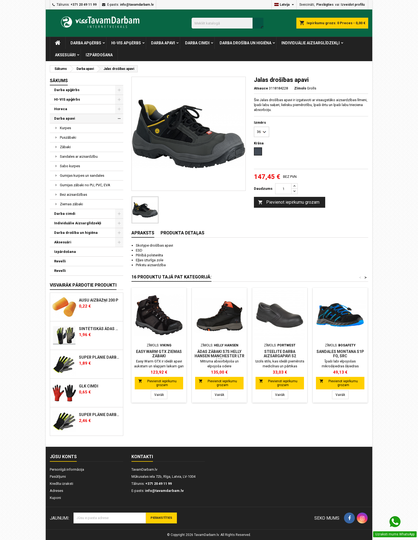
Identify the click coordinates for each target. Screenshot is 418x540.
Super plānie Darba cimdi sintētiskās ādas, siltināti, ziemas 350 (100, 415)
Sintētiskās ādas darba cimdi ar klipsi (100, 329)
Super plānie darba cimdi (100, 357)
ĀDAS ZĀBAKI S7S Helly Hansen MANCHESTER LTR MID (219, 355)
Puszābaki (68, 137)
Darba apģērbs (85, 43)
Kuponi (55, 498)
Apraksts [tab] (142, 232)
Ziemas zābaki (71, 204)
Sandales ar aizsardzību (79, 156)
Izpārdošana (99, 55)
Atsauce (261, 88)
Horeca (60, 109)
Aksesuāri (65, 55)
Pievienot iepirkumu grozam (288, 202)
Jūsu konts (63, 456)
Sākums (59, 80)
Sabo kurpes (70, 166)
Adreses (56, 491)
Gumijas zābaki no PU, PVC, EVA (85, 185)
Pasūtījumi (58, 476)
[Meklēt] (227, 23)
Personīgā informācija (67, 469)
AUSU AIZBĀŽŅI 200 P (98, 300)
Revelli (60, 261)
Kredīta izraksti (61, 484)
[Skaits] (283, 188)
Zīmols (300, 88)
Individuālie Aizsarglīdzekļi (310, 43)
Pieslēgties (325, 5)
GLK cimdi (88, 386)
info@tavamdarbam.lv (137, 5)
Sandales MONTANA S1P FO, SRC (340, 353)
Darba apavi (163, 43)
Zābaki (65, 147)
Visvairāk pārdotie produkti (83, 285)
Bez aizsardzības (73, 195)
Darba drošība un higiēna (245, 43)
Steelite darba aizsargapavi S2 (280, 353)
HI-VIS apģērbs (126, 43)
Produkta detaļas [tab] (182, 232)
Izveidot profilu (353, 5)
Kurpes (65, 128)
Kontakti (142, 456)
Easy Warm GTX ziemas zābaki (159, 353)
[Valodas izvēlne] (284, 4)
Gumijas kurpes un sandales (82, 175)
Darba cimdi (197, 43)
